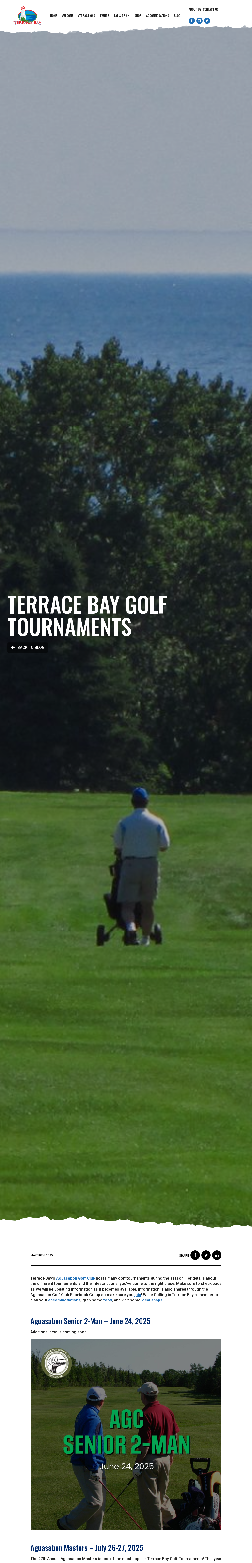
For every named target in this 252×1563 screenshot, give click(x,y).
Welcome (67, 15)
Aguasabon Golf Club (75, 1278)
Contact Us (211, 9)
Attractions (86, 15)
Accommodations (157, 15)
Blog (177, 15)
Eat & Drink (121, 15)
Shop (137, 15)
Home (53, 15)
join (137, 1294)
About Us (195, 9)
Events (104, 15)
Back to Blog (28, 647)
